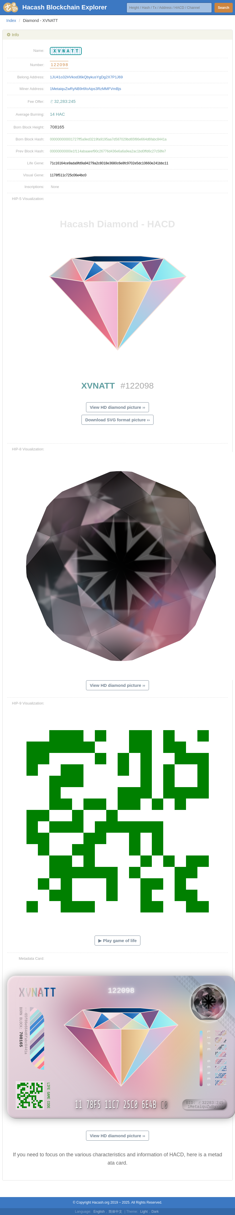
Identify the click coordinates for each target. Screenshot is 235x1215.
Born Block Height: (29, 127)
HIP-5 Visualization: (28, 199)
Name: (38, 50)
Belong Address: (30, 77)
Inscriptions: (34, 187)
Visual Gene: (33, 175)
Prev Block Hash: (30, 151)
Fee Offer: (36, 101)
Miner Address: (32, 89)
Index (11, 20)
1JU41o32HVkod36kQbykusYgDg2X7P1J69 (86, 77)
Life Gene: (35, 163)
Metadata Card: (31, 958)
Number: (37, 65)
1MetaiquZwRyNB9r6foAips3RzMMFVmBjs (85, 89)
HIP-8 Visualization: (28, 449)
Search (223, 8)
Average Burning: (30, 114)
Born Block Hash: (30, 139)
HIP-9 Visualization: (28, 703)
